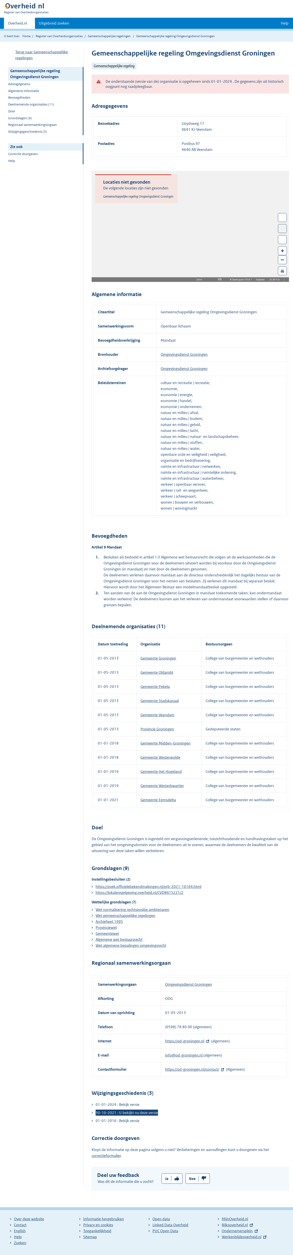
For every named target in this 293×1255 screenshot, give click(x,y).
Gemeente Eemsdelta (158, 799)
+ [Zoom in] (282, 250)
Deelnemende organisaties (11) (31, 104)
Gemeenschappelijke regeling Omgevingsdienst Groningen (35, 73)
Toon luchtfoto (282, 228)
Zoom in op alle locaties (282, 239)
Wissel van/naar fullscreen (282, 217)
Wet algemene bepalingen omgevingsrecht (131, 945)
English (20, 1230)
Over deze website (29, 1219)
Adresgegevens (19, 84)
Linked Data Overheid (170, 1224)
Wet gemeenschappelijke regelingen (125, 915)
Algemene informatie (23, 91)
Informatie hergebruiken (103, 1219)
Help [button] (285, 23)
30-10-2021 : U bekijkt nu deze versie (127, 1112)
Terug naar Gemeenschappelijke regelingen (41, 55)
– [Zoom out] (282, 260)
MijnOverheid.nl (235, 1219)
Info (220, 279)
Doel (11, 111)
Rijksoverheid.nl (235, 1224)
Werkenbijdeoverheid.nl (241, 1236)
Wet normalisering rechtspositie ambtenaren (132, 909)
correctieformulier (106, 1155)
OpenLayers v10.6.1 (243, 279)
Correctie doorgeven (23, 154)
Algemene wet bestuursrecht (119, 939)
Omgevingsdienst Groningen (184, 354)
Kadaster (261, 279)
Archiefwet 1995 (109, 921)
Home (26, 36)
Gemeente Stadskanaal (160, 700)
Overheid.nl (17, 24)
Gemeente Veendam (157, 714)
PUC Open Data (165, 1230)
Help (11, 161)
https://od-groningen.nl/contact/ (192, 1069)
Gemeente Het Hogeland (161, 771)
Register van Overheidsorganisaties (59, 36)
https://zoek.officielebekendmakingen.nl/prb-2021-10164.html (148, 886)
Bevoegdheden (19, 97)
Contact (20, 1224)
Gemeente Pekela (155, 686)
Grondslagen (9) (20, 118)
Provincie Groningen (157, 729)
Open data (161, 1219)
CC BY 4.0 (276, 279)
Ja (166, 1178)
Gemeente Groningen (158, 658)
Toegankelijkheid (97, 1230)
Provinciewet (106, 927)
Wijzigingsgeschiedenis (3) (27, 131)
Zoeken (20, 1242)
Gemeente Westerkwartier (162, 785)
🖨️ (282, 271)
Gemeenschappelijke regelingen (109, 36)
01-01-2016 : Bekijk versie (117, 1120)
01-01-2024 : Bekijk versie (117, 1104)
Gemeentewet (107, 933)
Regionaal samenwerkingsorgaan (32, 125)
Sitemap (90, 1236)
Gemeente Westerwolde (160, 757)
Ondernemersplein (237, 1230)
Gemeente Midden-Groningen (166, 743)
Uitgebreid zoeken (54, 23)
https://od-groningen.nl (184, 1041)
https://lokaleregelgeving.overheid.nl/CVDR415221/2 (139, 892)
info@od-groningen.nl (184, 1055)
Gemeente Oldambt (157, 672)
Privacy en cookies (98, 1224)
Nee (192, 1178)
